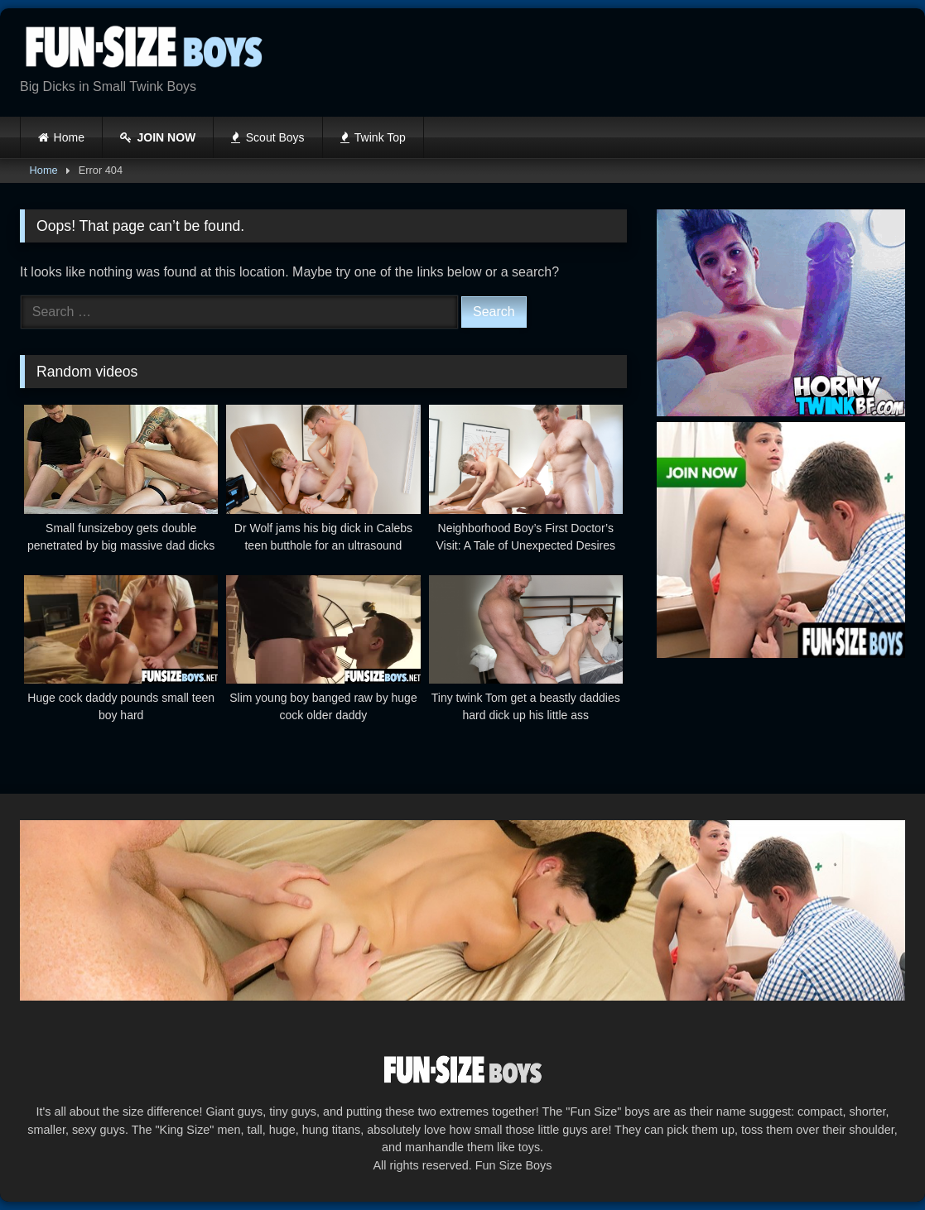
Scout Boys (267, 137)
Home (69, 137)
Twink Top (373, 137)
